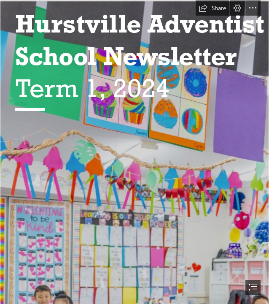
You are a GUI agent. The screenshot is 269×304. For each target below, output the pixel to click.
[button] (212, 8)
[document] (134, 152)
